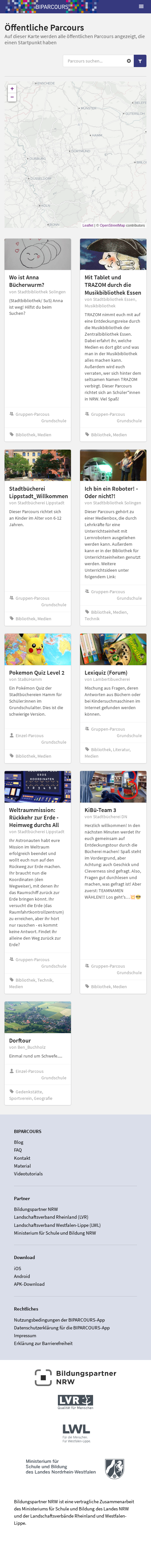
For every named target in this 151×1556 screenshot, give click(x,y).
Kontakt (22, 1158)
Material (22, 1166)
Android (22, 1276)
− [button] (12, 97)
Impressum (25, 1335)
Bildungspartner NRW (36, 1209)
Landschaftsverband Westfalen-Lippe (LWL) (57, 1225)
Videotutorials (28, 1174)
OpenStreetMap (112, 225)
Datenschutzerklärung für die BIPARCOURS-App (62, 1328)
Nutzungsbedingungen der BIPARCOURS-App (59, 1320)
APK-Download (29, 1284)
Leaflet (88, 225)
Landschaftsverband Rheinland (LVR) (51, 1217)
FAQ (18, 1150)
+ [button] (12, 89)
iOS (17, 1268)
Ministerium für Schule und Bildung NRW (55, 1233)
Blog (18, 1142)
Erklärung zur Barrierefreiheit (43, 1343)
